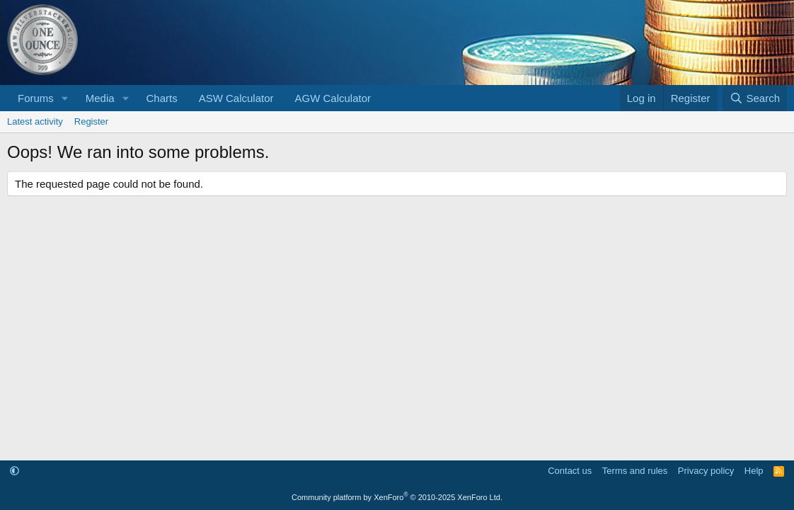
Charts (161, 98)
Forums (36, 98)
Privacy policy (706, 470)
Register (91, 121)
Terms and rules (634, 470)
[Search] (755, 98)
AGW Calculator (333, 98)
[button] (65, 98)
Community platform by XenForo (397, 497)
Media (100, 98)
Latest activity (35, 121)
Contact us (570, 470)
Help (754, 470)
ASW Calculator (236, 98)
